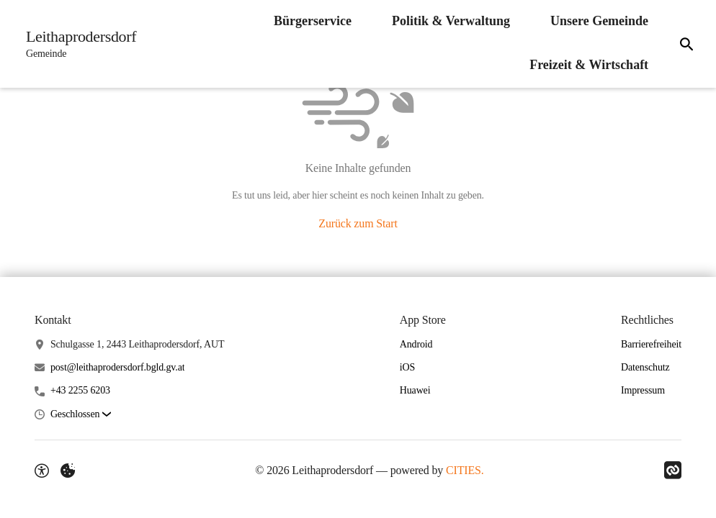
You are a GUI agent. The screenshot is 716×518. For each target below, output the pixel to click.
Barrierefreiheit (651, 344)
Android (416, 344)
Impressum (643, 390)
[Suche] (686, 44)
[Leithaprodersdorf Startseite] (76, 44)
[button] (80, 414)
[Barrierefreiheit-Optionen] (42, 470)
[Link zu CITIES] (672, 470)
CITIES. (465, 470)
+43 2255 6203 (80, 390)
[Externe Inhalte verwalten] (68, 470)
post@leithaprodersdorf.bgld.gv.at (117, 367)
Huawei (415, 390)
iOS (407, 367)
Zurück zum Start (357, 223)
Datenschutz (645, 367)
